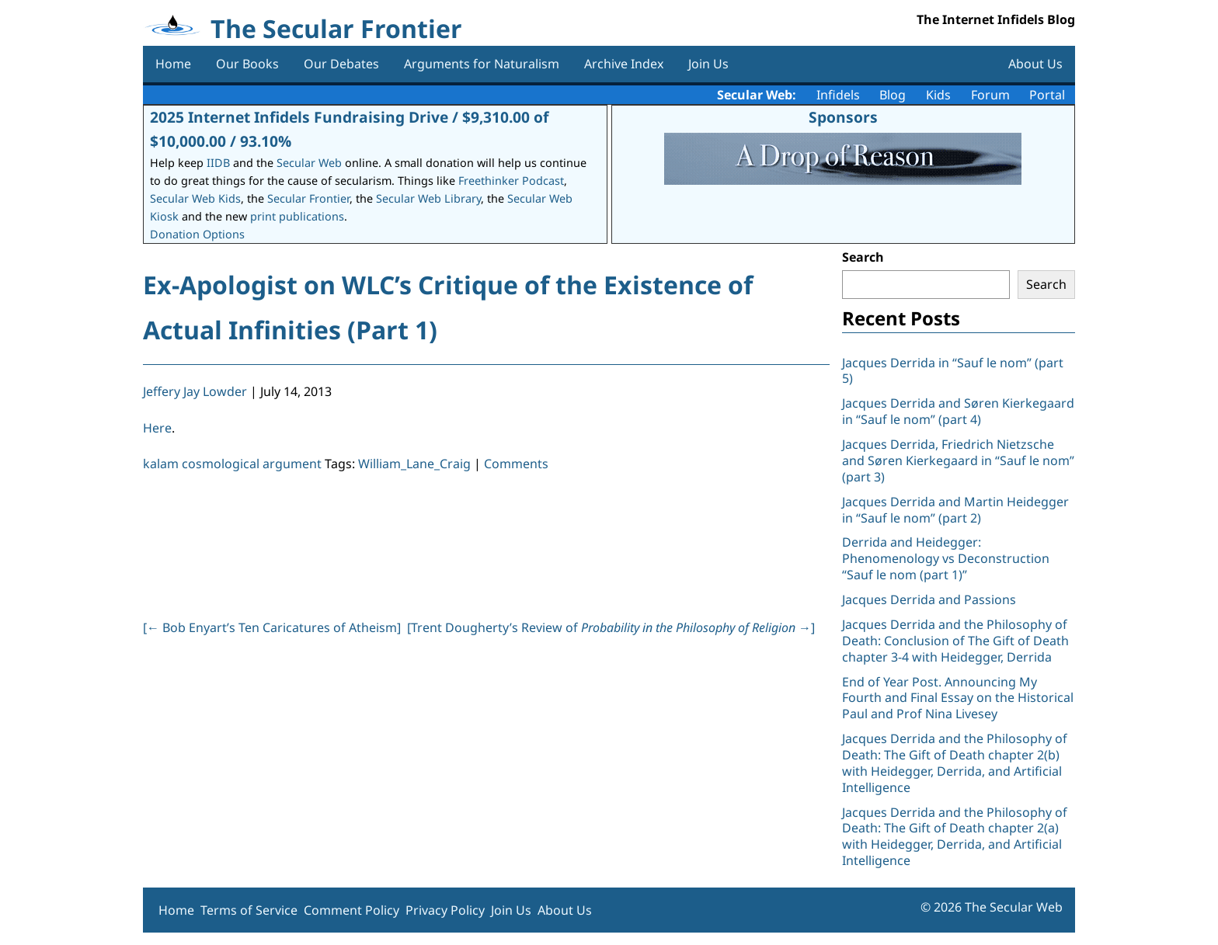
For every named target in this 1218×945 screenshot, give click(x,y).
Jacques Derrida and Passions (929, 599)
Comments (516, 463)
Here (157, 427)
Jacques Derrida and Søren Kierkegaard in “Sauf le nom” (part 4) (958, 411)
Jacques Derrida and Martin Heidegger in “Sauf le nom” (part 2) (955, 509)
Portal (1047, 94)
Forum (990, 94)
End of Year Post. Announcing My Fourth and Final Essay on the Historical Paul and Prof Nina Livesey (958, 698)
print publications (297, 216)
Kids (938, 94)
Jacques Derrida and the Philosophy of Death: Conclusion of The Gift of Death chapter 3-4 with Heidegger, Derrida (955, 640)
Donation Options (197, 234)
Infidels (838, 94)
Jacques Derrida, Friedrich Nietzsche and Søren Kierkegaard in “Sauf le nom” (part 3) (958, 460)
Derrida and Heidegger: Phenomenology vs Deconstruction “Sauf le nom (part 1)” (945, 558)
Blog (892, 94)
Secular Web (309, 162)
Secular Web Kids (195, 198)
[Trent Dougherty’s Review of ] (611, 627)
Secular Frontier (308, 198)
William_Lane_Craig (414, 463)
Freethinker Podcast (511, 180)
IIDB (218, 162)
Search (863, 257)
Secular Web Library (428, 198)
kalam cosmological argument (232, 463)
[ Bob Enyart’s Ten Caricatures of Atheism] (272, 627)
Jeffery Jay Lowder (195, 391)
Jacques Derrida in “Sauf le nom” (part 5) (952, 370)
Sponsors (843, 116)
